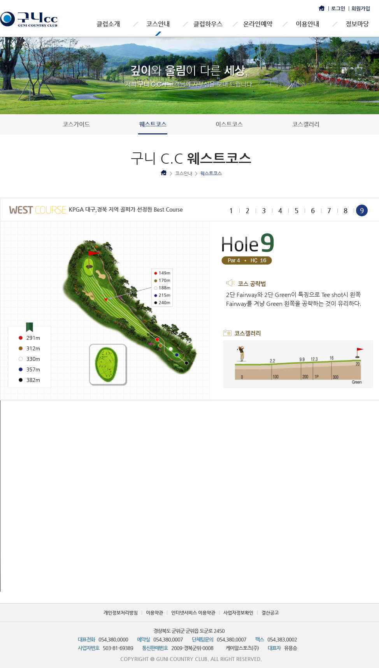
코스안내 (158, 24)
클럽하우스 (208, 24)
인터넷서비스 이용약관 (193, 612)
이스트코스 (229, 124)
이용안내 (307, 24)
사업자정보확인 (238, 612)
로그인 (338, 8)
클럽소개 (108, 24)
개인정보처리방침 (121, 612)
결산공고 (270, 612)
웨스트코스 (153, 124)
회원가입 (360, 8)
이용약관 (154, 612)
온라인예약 (257, 24)
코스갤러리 (305, 124)
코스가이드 (76, 124)
